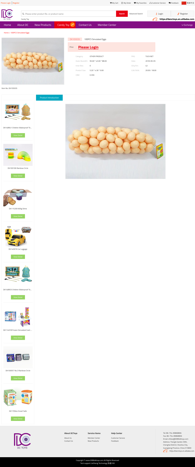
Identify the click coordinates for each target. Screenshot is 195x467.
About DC (22, 25)
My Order (126, 2)
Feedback (174, 2)
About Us (68, 437)
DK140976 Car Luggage (18, 249)
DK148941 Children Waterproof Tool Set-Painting (18, 127)
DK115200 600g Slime (18, 208)
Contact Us (85, 25)
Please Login (6, 2)
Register (16, 2)
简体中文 (188, 2)
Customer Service (158, 2)
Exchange (187, 24)
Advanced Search (136, 13)
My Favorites (140, 2)
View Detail (18, 135)
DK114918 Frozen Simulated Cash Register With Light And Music (18, 330)
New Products (43, 25)
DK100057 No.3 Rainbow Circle (18, 370)
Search (122, 13)
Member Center (107, 25)
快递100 (111, 463)
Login (159, 13)
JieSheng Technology (99, 463)
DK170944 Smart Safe (18, 411)
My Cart (114, 2)
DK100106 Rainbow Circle (18, 168)
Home (7, 25)
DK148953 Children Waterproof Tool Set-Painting (18, 289)
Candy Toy (25, 19)
